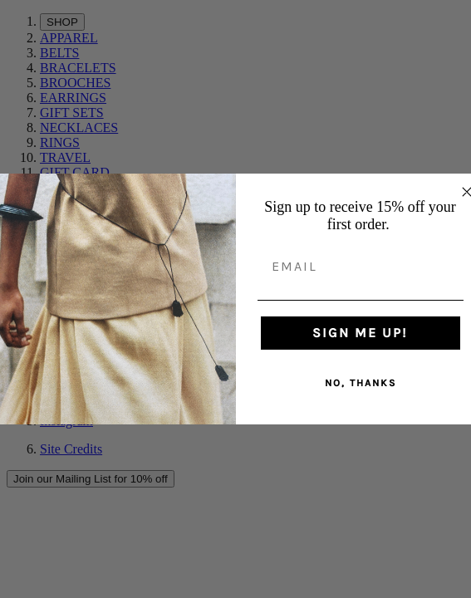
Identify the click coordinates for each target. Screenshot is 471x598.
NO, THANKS (360, 383)
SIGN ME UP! (360, 333)
